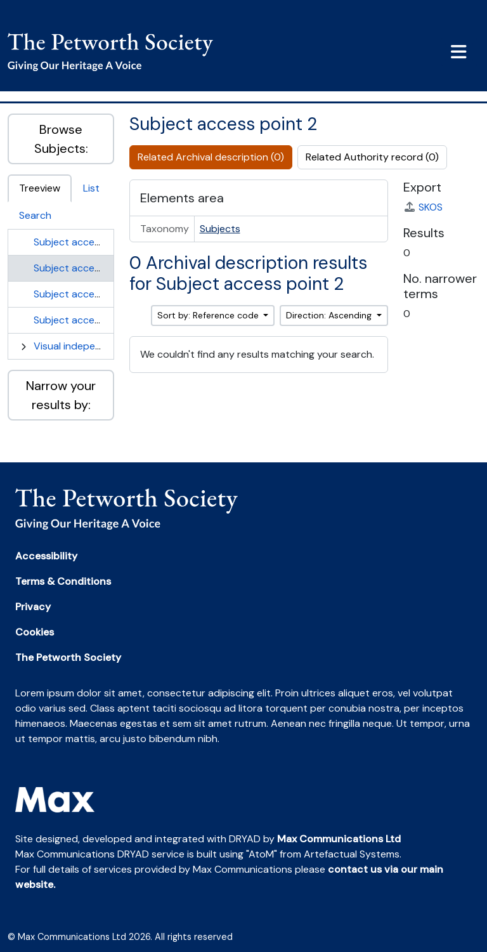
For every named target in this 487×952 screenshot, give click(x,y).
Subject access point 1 (86, 242)
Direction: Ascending (330, 315)
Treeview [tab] (39, 188)
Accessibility (46, 556)
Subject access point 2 (87, 268)
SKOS (423, 207)
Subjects (220, 228)
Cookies (34, 632)
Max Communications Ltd (339, 838)
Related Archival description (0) (211, 157)
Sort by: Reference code (209, 315)
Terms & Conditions (63, 581)
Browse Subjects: (61, 139)
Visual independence (82, 346)
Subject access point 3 (87, 294)
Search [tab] (35, 215)
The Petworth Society (68, 657)
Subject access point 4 (87, 320)
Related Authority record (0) (372, 157)
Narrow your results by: (61, 395)
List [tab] (91, 188)
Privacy (33, 606)
